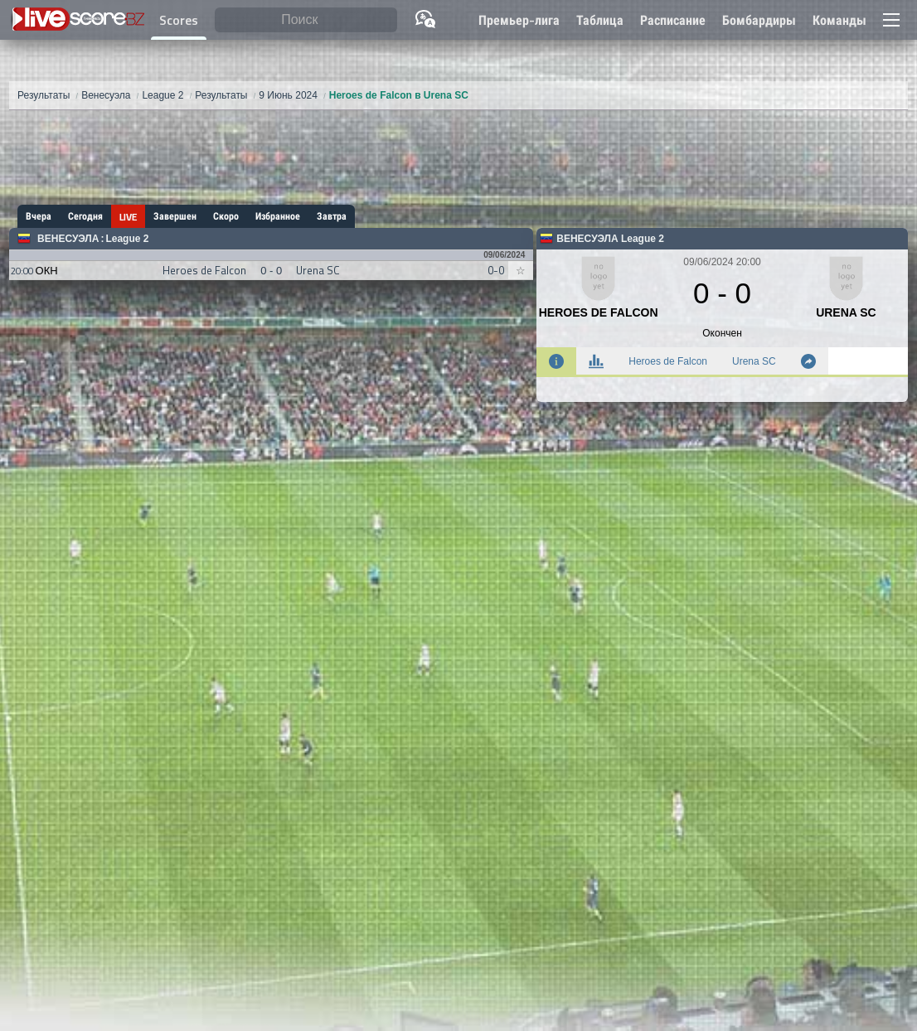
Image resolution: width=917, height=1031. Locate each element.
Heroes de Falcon (667, 361)
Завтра (332, 216)
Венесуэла (68, 238)
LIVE (128, 217)
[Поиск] (306, 20)
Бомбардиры (759, 20)
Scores (178, 20)
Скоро (226, 216)
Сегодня (85, 216)
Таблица (599, 20)
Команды (839, 20)
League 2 (126, 238)
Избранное (277, 216)
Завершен (174, 216)
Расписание (673, 20)
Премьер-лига (519, 20)
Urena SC (754, 361)
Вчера (38, 216)
